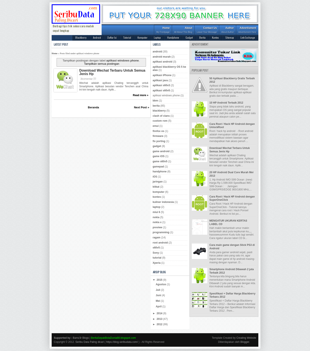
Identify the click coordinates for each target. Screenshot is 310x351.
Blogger (244, 341)
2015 (160, 279)
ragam (156, 237)
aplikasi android (162, 61)
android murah (162, 56)
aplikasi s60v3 (161, 85)
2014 (160, 313)
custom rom (160, 120)
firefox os (158, 131)
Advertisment (247, 30)
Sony (156, 252)
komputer (158, 191)
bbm (155, 100)
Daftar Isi (112, 37)
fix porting (159, 141)
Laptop (157, 37)
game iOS (158, 156)
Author (227, 30)
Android (97, 37)
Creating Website (246, 337)
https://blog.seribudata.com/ (122, 341)
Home (163, 30)
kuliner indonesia (163, 202)
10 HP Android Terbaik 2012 (226, 102)
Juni (159, 295)
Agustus (161, 284)
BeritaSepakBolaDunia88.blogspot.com (113, 337)
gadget (157, 146)
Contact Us (207, 30)
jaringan (158, 181)
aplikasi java (160, 80)
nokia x (157, 222)
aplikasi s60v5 (161, 90)
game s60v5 (160, 161)
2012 (160, 324)
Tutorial (127, 37)
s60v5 (156, 247)
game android (161, 151)
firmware (158, 136)
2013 (160, 318)
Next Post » (141, 107)
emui (156, 125)
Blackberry (81, 37)
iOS (155, 176)
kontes (157, 196)
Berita (202, 37)
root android (160, 242)
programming (161, 232)
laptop (156, 206)
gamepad (158, 166)
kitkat (156, 186)
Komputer (142, 37)
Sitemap (229, 37)
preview (157, 227)
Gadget (189, 37)
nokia (156, 217)
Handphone (173, 37)
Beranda (93, 107)
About (183, 30)
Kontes (215, 37)
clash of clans (161, 115)
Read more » (140, 95)
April (159, 306)
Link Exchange (247, 37)
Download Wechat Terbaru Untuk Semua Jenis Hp (112, 72)
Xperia (157, 262)
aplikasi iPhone (162, 75)
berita (156, 105)
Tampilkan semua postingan (101, 63)
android (157, 51)
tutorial (157, 257)
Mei (158, 300)
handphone (160, 171)
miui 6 (156, 212)
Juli (158, 289)
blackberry (159, 110)
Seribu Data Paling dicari (89, 341)
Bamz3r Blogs (81, 337)
